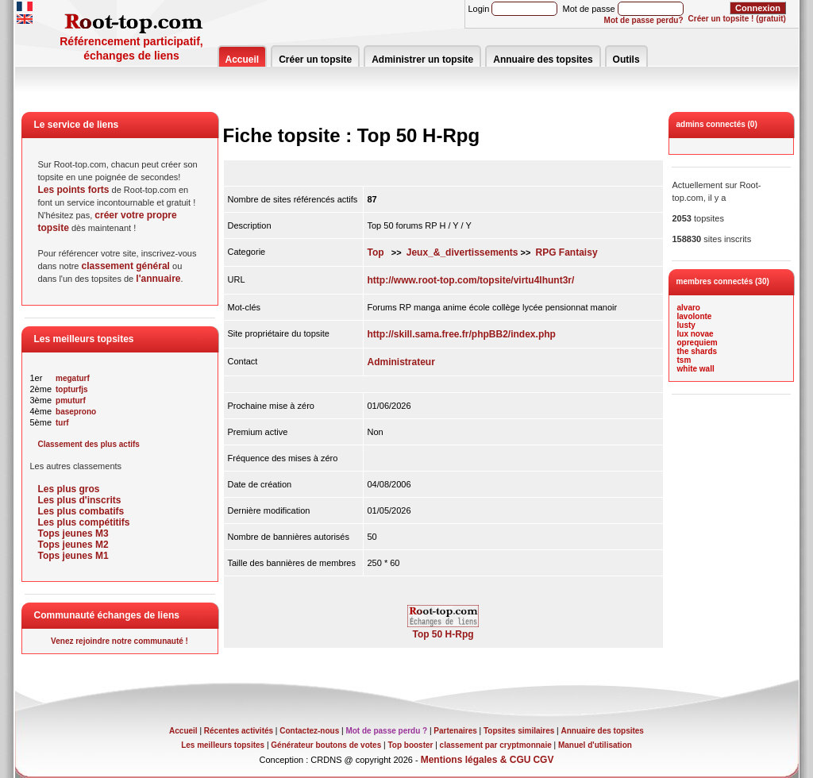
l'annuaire (158, 278)
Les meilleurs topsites (222, 745)
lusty (686, 325)
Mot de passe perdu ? (386, 730)
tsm (684, 360)
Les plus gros (69, 489)
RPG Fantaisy (567, 252)
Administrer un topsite (422, 59)
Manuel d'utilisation (595, 745)
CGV (543, 759)
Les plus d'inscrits (79, 500)
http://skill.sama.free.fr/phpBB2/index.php (462, 334)
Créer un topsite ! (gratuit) (737, 18)
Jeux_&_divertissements (462, 252)
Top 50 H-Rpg (443, 630)
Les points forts (74, 189)
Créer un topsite (315, 59)
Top (376, 252)
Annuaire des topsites (542, 59)
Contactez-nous (309, 730)
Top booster (410, 745)
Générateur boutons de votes (326, 745)
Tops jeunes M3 (73, 533)
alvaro (688, 307)
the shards (697, 351)
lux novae (695, 333)
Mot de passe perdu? (644, 20)
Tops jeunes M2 (73, 544)
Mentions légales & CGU (476, 759)
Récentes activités (238, 730)
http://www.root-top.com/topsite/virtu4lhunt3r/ (471, 280)
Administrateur (401, 362)
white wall (696, 368)
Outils (626, 59)
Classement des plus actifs (89, 444)
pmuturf (71, 400)
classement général (126, 266)
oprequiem (697, 342)
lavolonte (694, 316)
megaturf (73, 378)
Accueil (242, 59)
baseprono (76, 411)
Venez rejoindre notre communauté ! (119, 641)
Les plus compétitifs (84, 522)
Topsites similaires (519, 730)
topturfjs (72, 389)
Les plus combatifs (81, 511)
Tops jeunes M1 (73, 555)
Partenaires (454, 730)
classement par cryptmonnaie (496, 745)
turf (62, 422)
